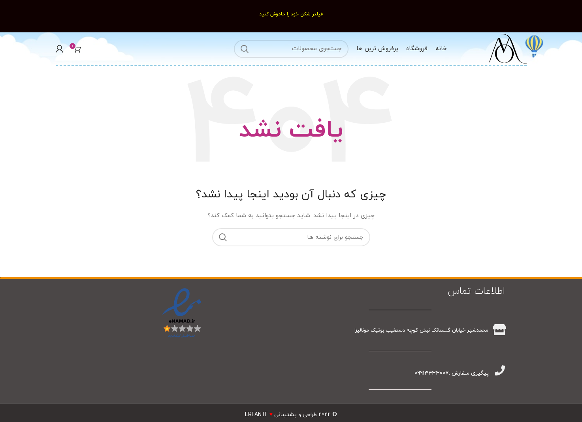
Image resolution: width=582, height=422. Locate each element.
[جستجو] (291, 49)
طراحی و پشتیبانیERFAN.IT (281, 414)
